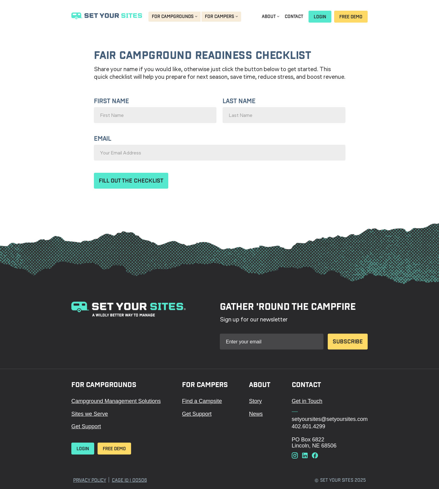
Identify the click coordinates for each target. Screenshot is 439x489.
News (256, 414)
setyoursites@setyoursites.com (330, 419)
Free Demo (350, 16)
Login (320, 16)
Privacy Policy (89, 480)
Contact (294, 16)
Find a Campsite (202, 401)
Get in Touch (307, 401)
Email (102, 138)
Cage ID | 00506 (129, 480)
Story (255, 401)
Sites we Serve (89, 414)
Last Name (239, 101)
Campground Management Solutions (116, 401)
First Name (111, 101)
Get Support (86, 426)
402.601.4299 (308, 426)
